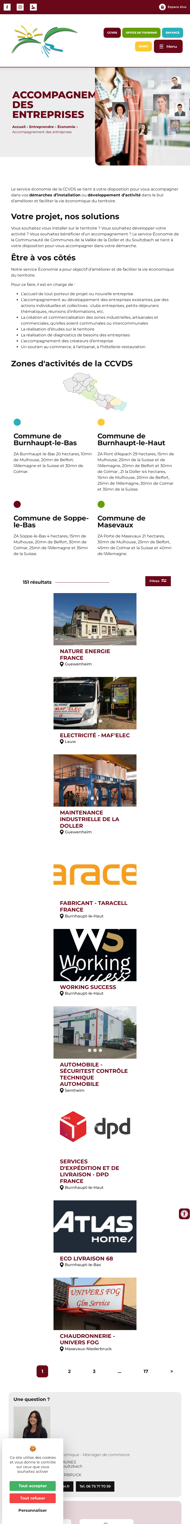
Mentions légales (154, 1490)
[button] (19, 1311)
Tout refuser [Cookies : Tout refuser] (32, 1498)
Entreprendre (41, 127)
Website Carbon (90, 1505)
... (119, 1045)
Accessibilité (129, 1495)
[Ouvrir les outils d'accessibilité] (184, 1213)
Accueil (19, 127)
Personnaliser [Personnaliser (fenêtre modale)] (32, 1510)
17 (146, 1045)
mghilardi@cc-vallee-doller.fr (44, 1159)
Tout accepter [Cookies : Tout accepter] (33, 1486)
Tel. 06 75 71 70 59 (95, 1159)
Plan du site (158, 1495)
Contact (124, 1490)
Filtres (155, 581)
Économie (66, 127)
